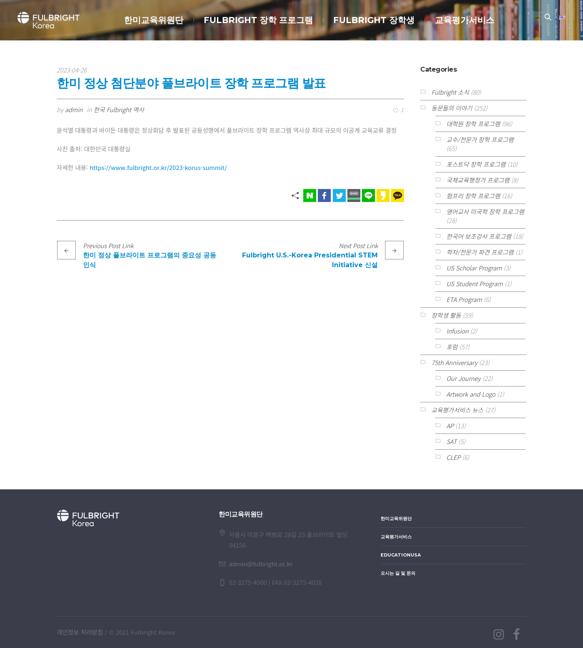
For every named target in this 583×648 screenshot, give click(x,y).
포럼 (451, 346)
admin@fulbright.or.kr (260, 563)
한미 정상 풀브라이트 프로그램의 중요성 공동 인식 (149, 260)
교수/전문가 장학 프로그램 (479, 139)
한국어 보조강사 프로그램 (478, 236)
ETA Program (464, 299)
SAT (451, 441)
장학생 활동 (446, 315)
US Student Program (474, 283)
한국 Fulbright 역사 (119, 109)
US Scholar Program (474, 267)
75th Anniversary (454, 362)
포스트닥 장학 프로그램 (475, 164)
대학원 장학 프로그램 (473, 123)
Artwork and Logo (470, 394)
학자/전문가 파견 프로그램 (479, 252)
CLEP (453, 457)
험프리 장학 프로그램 (473, 195)
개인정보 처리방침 (80, 632)
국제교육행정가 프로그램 (477, 180)
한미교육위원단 (396, 518)
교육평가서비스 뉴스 (457, 410)
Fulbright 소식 (450, 92)
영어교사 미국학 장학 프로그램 (485, 211)
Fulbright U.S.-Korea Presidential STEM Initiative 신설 (310, 260)
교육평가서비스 (396, 537)
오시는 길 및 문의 (398, 573)
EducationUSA (401, 555)
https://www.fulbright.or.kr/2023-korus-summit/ (158, 167)
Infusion (457, 331)
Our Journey (463, 378)
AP (449, 425)
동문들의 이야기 (451, 108)
